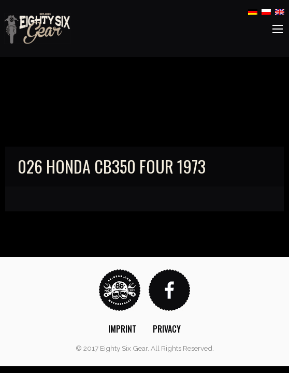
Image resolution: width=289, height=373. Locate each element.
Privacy (167, 329)
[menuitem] (122, 329)
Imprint (122, 329)
